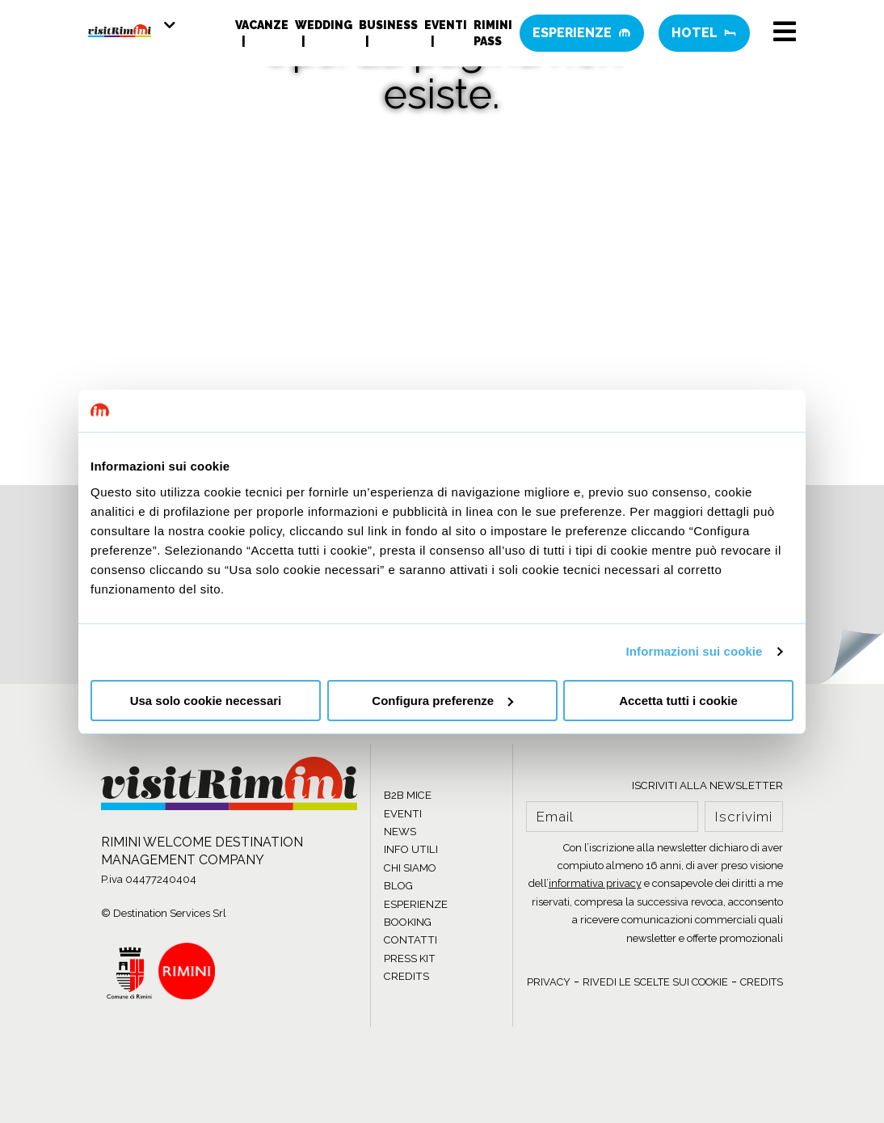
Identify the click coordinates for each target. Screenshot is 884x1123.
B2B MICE (407, 795)
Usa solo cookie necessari (206, 700)
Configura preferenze (442, 700)
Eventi (445, 28)
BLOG (398, 886)
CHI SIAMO (410, 868)
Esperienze (582, 36)
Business (388, 28)
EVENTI (403, 814)
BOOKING (407, 922)
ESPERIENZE (416, 904)
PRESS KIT (410, 958)
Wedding (323, 28)
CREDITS (406, 976)
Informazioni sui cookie (694, 651)
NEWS (400, 831)
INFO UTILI (411, 849)
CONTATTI (410, 940)
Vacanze (261, 28)
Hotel (704, 36)
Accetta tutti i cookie (678, 700)
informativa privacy (595, 883)
